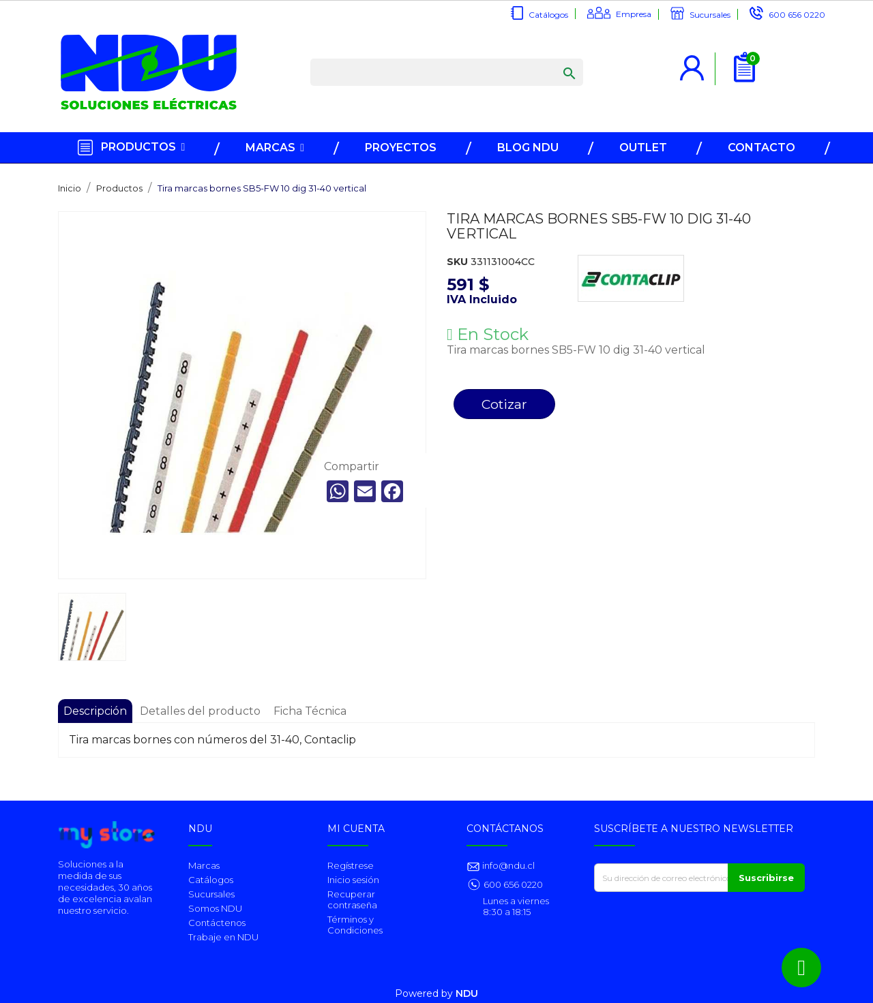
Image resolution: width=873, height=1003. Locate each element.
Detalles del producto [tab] (200, 711)
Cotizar (504, 404)
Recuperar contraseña (352, 899)
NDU (467, 993)
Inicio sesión (353, 879)
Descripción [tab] (95, 711)
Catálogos (548, 15)
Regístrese (350, 865)
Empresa (633, 14)
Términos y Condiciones (355, 925)
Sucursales (710, 15)
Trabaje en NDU (223, 936)
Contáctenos (217, 922)
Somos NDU (215, 908)
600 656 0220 (797, 15)
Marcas (204, 865)
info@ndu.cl (507, 865)
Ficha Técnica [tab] (309, 711)
